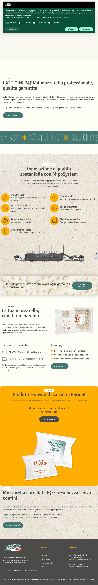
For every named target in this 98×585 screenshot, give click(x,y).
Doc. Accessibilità (74, 579)
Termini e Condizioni (31, 570)
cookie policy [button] (71, 12)
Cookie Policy (18, 570)
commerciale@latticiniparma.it (78, 566)
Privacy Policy (8, 570)
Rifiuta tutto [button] (71, 29)
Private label (46, 559)
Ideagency (90, 579)
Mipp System (46, 567)
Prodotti (44, 555)
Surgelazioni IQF (47, 563)
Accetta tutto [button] (86, 29)
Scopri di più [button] (12, 29)
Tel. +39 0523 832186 (75, 564)
